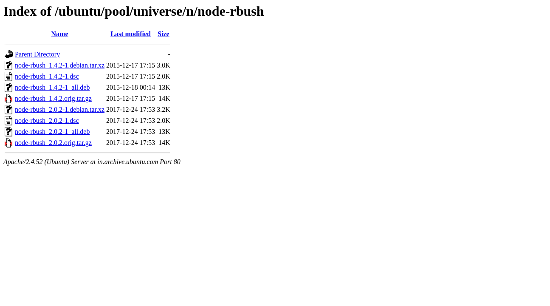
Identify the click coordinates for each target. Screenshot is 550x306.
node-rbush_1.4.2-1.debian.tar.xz (59, 65)
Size (163, 33)
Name (59, 33)
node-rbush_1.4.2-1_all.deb (52, 87)
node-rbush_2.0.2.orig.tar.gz (53, 142)
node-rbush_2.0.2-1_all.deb (52, 131)
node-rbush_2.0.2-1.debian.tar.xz (59, 109)
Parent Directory (37, 54)
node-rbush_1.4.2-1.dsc (47, 76)
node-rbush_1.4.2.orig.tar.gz (53, 98)
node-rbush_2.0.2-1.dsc (47, 120)
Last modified (130, 33)
